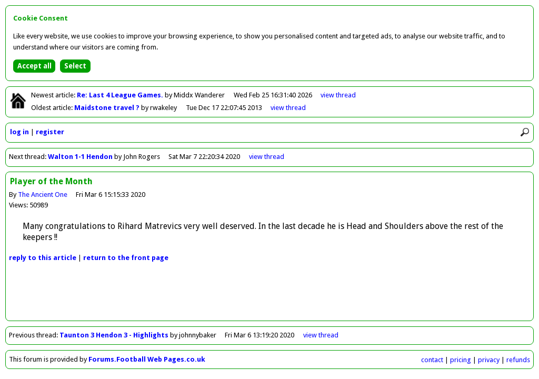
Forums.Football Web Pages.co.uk (146, 359)
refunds (518, 360)
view (338, 95)
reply (42, 258)
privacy (489, 360)
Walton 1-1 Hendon (80, 157)
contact (432, 360)
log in (19, 132)
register (50, 132)
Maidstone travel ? (107, 108)
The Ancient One (42, 194)
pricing (460, 360)
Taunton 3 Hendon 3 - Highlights (114, 335)
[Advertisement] (269, 297)
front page (125, 258)
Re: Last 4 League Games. (121, 95)
